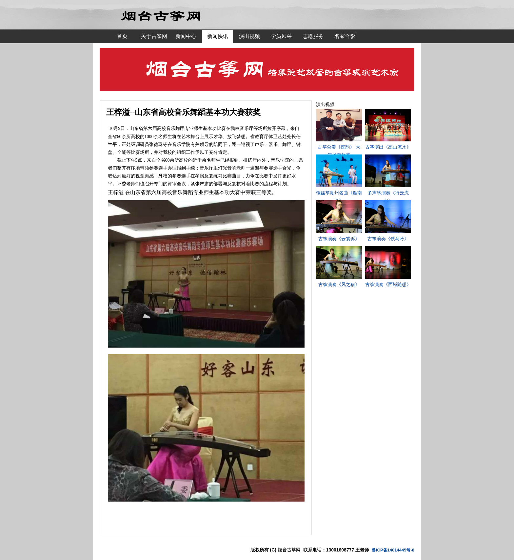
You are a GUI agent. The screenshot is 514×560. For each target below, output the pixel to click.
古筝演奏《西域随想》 (388, 284)
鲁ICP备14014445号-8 (393, 550)
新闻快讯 (217, 36)
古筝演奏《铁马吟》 (388, 238)
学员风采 (281, 36)
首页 (122, 36)
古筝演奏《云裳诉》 (339, 238)
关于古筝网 (154, 36)
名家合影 (344, 36)
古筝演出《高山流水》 (388, 147)
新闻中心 (185, 36)
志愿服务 (313, 36)
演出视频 (249, 36)
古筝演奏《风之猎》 (339, 284)
